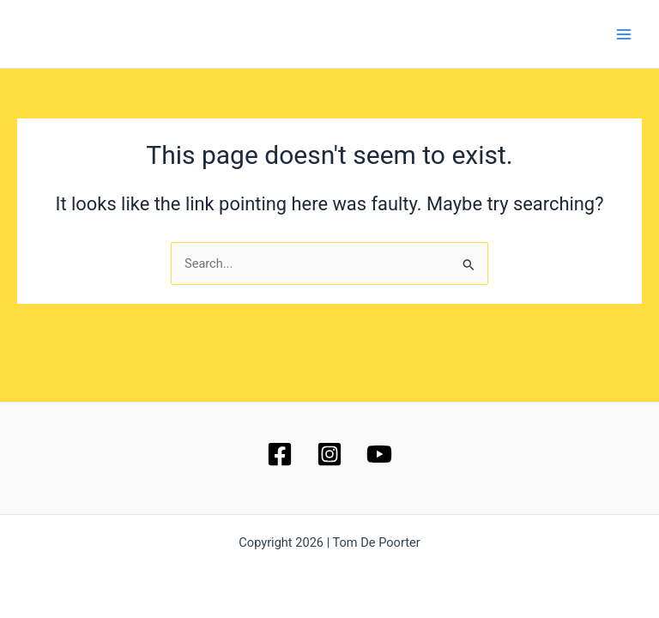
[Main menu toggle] (624, 34)
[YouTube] (379, 454)
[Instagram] (329, 454)
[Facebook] (280, 454)
